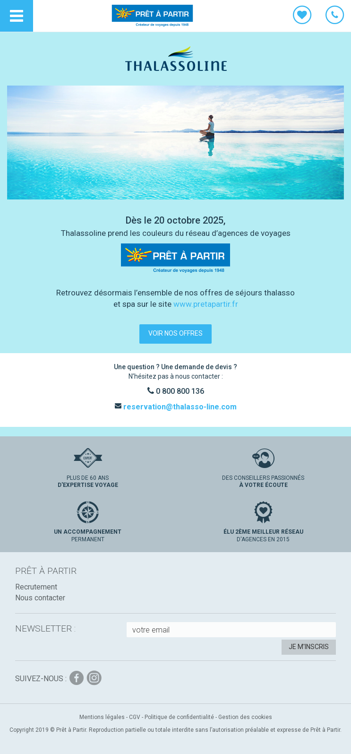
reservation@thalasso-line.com (179, 406)
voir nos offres (175, 333)
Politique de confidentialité (179, 717)
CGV (134, 717)
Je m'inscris (309, 646)
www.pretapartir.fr (205, 304)
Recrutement (36, 586)
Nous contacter (40, 597)
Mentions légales (102, 717)
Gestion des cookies (245, 717)
